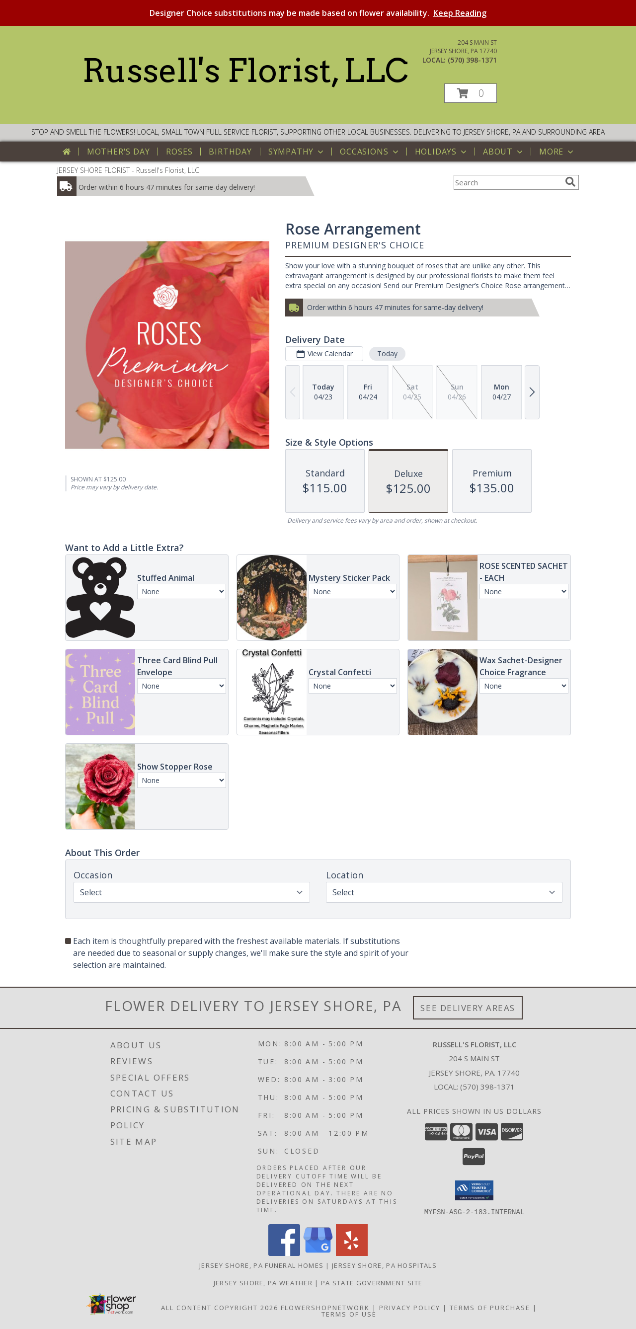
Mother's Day (118, 151)
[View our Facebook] (284, 1252)
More (557, 151)
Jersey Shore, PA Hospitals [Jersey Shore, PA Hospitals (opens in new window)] (384, 1264)
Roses (179, 151)
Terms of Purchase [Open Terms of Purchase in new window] (490, 1307)
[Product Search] (507, 182)
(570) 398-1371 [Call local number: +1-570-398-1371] (472, 60)
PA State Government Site (371, 1282)
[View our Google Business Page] (318, 1252)
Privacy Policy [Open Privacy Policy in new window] (409, 1307)
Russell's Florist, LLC (245, 70)
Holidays (442, 151)
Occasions (370, 151)
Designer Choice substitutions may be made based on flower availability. (318, 12)
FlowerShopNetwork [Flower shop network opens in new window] (325, 1307)
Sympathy (296, 151)
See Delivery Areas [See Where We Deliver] (467, 1008)
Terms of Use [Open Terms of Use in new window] (349, 1313)
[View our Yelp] (352, 1252)
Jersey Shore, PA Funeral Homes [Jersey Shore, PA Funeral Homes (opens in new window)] (261, 1264)
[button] (470, 93)
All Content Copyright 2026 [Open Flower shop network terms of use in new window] (219, 1307)
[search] (570, 181)
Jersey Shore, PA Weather (263, 1282)
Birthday (230, 151)
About (504, 151)
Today (387, 353)
